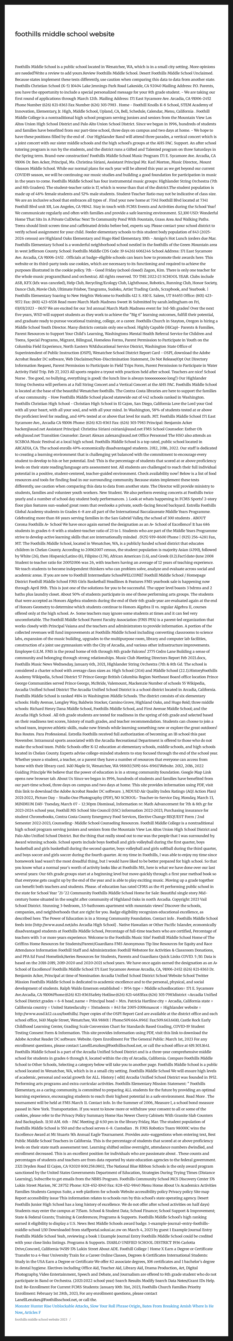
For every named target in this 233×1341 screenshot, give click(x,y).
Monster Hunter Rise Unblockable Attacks (51, 1306)
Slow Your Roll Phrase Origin (115, 1306)
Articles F (33, 1312)
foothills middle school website (64, 34)
